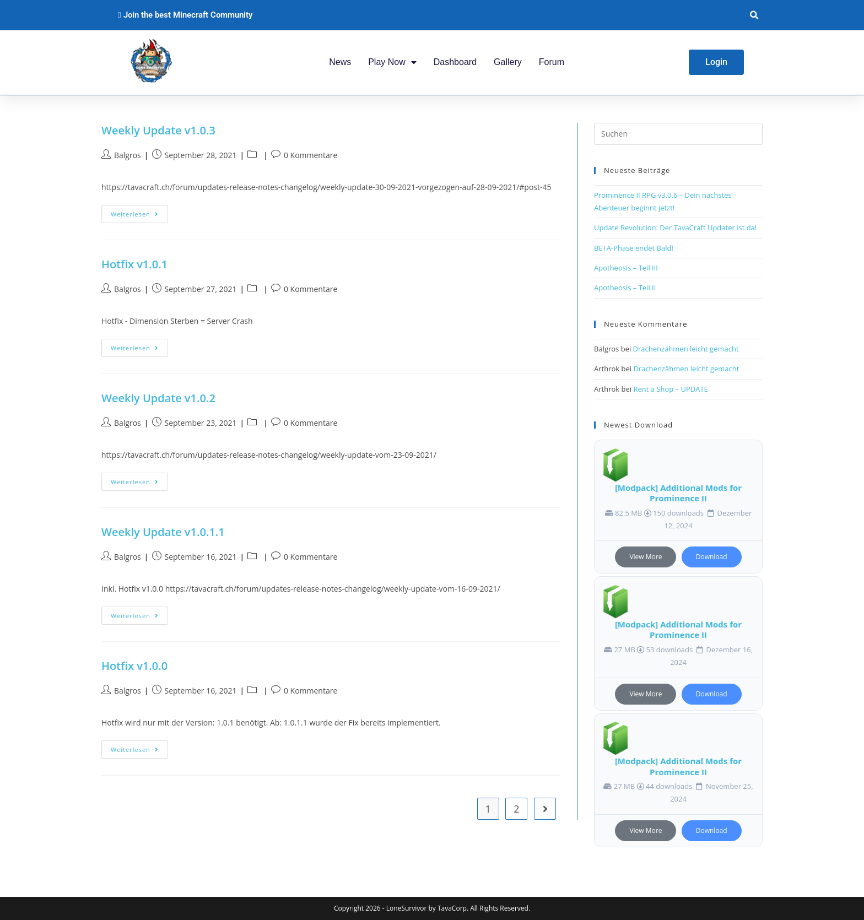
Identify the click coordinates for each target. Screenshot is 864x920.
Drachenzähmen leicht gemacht (686, 349)
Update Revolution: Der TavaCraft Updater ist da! (675, 227)
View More (645, 556)
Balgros (127, 155)
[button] (754, 15)
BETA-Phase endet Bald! (633, 248)
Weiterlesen (139, 211)
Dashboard (455, 62)
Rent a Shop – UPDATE (670, 389)
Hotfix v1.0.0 (134, 665)
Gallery (508, 62)
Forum (551, 62)
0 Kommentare (310, 155)
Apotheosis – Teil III (626, 268)
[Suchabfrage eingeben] (678, 134)
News (340, 62)
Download (711, 556)
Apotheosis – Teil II (625, 288)
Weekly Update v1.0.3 (158, 130)
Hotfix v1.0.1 (134, 264)
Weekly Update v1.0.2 (158, 398)
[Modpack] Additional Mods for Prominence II (678, 493)
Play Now (392, 62)
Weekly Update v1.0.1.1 (163, 531)
